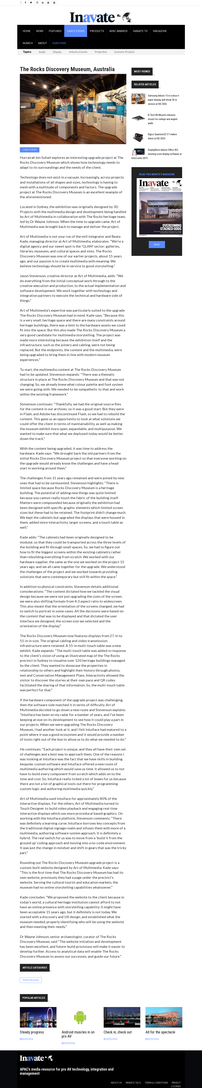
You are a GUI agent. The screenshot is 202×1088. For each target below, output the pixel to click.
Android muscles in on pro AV (78, 1034)
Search (28, 43)
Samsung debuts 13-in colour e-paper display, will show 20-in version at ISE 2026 (164, 99)
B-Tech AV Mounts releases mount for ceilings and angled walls (162, 119)
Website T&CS (133, 1082)
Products (97, 30)
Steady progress (32, 1032)
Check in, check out (118, 1032)
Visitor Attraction (31, 980)
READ (157, 244)
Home (27, 30)
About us (116, 1082)
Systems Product (124, 51)
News (39, 30)
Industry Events (78, 51)
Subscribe (59, 43)
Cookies (176, 1086)
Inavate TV (140, 30)
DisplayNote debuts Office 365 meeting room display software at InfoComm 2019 (156, 154)
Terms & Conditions (156, 1082)
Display (57, 51)
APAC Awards (118, 30)
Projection (101, 51)
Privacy (176, 1082)
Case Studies (75, 30)
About (42, 43)
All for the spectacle (160, 1032)
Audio (42, 51)
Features (55, 30)
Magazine (160, 30)
